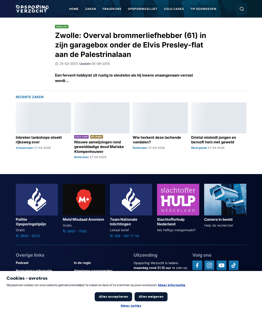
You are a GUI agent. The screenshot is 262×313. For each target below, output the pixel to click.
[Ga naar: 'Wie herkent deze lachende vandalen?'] (160, 130)
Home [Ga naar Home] (74, 9)
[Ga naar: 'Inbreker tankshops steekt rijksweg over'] (43, 130)
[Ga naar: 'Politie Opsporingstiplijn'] (37, 211)
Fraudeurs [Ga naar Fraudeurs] (112, 9)
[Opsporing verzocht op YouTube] (221, 265)
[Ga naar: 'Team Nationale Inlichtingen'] (131, 211)
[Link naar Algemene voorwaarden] (101, 270)
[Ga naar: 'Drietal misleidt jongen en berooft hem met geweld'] (218, 130)
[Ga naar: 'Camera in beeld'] (225, 206)
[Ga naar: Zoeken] (241, 9)
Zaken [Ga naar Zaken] (90, 9)
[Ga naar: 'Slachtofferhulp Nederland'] (178, 208)
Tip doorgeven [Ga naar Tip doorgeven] (203, 9)
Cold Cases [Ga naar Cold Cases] (174, 9)
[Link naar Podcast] (43, 262)
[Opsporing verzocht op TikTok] (234, 265)
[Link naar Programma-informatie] (43, 270)
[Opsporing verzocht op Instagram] (209, 265)
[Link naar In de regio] (101, 262)
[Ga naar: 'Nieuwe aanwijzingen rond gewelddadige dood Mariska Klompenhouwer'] (101, 130)
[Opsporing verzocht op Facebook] (197, 265)
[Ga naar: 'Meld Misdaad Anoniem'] (84, 209)
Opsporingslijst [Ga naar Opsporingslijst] (142, 9)
